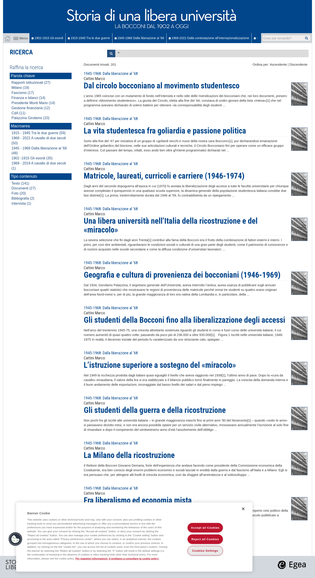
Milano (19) (20, 88)
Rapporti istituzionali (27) (30, 82)
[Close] (243, 509)
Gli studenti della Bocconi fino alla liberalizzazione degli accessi (184, 320)
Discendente (298, 64)
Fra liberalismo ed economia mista (138, 500)
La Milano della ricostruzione (129, 455)
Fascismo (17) (22, 93)
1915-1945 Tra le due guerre (89, 38)
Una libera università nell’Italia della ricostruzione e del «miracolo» (171, 225)
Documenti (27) (23, 188)
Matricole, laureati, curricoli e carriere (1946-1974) (164, 176)
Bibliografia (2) (22, 198)
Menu (20, 38)
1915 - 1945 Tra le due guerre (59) (38, 133)
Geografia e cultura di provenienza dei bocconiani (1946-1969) (182, 275)
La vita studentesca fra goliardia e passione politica (165, 130)
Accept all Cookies (205, 527)
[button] (15, 539)
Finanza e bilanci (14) (28, 98)
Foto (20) (18, 193)
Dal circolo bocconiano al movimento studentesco (161, 85)
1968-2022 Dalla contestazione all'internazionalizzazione (209, 38)
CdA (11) (18, 113)
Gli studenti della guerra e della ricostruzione (155, 410)
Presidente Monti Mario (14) (33, 103)
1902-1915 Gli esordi (47, 38)
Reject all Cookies (205, 539)
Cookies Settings (205, 550)
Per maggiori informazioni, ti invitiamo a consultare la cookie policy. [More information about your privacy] (117, 558)
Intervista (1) (21, 203)
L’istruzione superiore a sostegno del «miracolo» (160, 365)
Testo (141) (20, 183)
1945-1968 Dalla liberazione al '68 (139, 38)
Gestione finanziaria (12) (30, 108)
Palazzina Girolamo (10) (30, 118)
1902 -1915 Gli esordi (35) (32, 158)
